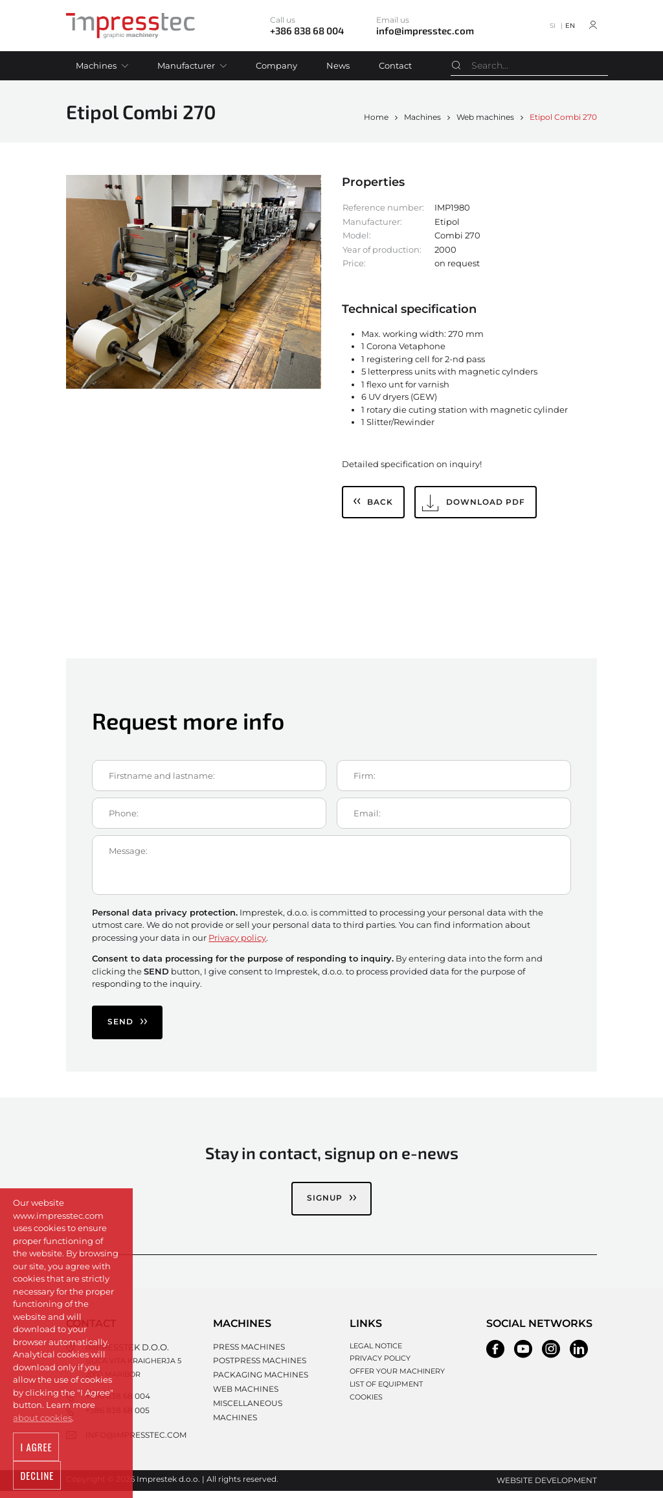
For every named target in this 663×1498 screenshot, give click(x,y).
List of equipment (381, 1384)
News (338, 65)
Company (276, 65)
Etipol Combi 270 (563, 117)
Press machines (238, 1345)
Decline (86, 1475)
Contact (395, 65)
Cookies (360, 1396)
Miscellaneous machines (257, 1396)
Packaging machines (249, 1371)
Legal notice (370, 1345)
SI (553, 25)
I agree (34, 1475)
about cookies (42, 1447)
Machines (96, 65)
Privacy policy (237, 937)
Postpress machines (248, 1358)
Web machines (485, 117)
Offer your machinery (392, 1371)
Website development (551, 1488)
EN (570, 25)
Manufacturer (186, 65)
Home (376, 117)
